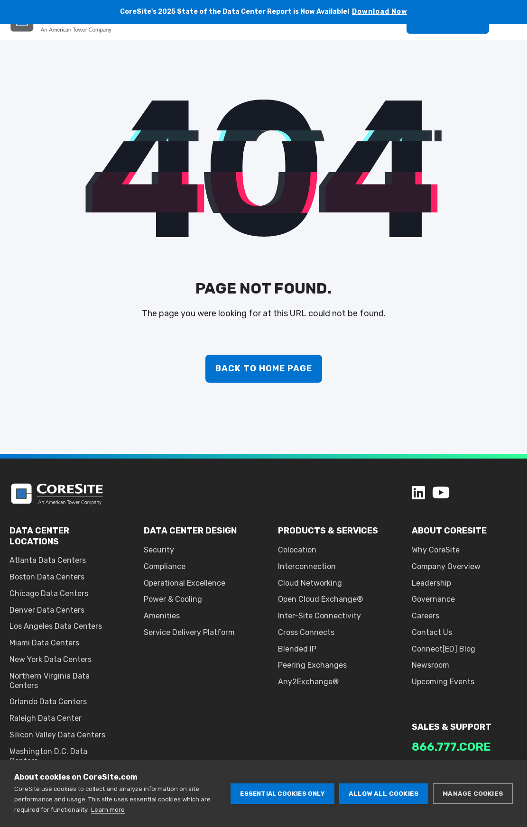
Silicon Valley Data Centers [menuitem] (57, 734)
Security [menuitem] (159, 549)
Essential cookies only (282, 793)
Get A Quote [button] (447, 44)
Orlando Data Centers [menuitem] (48, 701)
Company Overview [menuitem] (446, 566)
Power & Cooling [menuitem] (173, 599)
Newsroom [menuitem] (430, 665)
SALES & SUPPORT (451, 727)
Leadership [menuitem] (431, 583)
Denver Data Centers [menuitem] (46, 610)
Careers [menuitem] (425, 615)
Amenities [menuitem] (162, 615)
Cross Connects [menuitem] (306, 632)
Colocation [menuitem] (297, 549)
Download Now (379, 12)
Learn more (108, 809)
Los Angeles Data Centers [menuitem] (55, 626)
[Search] (387, 43)
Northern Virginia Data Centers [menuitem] (49, 680)
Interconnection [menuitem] (307, 566)
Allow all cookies (384, 793)
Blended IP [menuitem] (297, 648)
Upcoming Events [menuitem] (443, 681)
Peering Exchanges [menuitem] (312, 665)
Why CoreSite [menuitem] (436, 549)
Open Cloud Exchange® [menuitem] (320, 599)
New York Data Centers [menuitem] (50, 659)
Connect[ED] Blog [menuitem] (443, 648)
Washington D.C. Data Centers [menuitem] (48, 756)
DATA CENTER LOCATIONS (39, 535)
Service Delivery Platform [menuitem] (189, 632)
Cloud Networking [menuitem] (310, 583)
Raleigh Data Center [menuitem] (45, 718)
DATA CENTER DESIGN (190, 530)
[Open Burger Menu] (512, 45)
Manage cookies (473, 793)
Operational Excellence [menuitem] (184, 583)
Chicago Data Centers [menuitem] (48, 593)
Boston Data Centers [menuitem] (46, 576)
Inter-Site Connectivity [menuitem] (319, 615)
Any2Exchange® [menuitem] (308, 681)
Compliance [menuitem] (164, 566)
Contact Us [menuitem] (432, 632)
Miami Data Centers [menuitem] (44, 642)
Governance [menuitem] (433, 599)
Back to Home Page (263, 368)
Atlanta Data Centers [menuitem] (47, 560)
